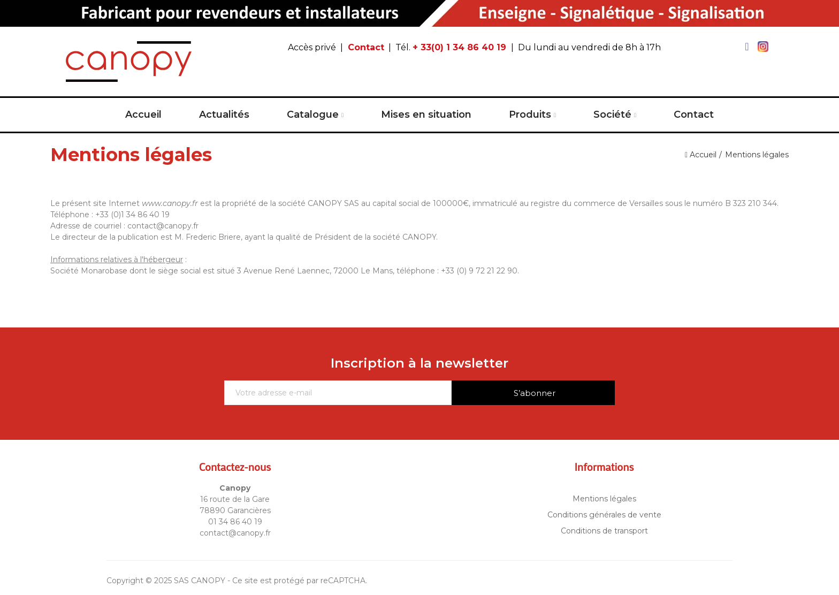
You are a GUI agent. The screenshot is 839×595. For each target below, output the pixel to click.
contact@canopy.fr (235, 533)
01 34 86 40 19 (235, 522)
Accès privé (312, 47)
